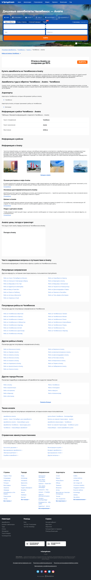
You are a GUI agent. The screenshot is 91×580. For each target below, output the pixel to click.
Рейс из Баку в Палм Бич (11, 289)
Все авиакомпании (79, 499)
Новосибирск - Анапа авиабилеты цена (60, 427)
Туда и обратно (9, 22)
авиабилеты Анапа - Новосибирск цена (16, 422)
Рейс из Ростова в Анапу (56, 357)
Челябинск (21, 49)
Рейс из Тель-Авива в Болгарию (58, 295)
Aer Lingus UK (77, 483)
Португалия (7, 496)
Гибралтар (7, 480)
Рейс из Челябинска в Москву (13, 333)
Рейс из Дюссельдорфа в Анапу (58, 355)
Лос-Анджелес (60, 498)
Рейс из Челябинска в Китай (13, 328)
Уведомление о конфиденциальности (45, 566)
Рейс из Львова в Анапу (11, 352)
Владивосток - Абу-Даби (45, 503)
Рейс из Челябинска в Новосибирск (59, 322)
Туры (3, 526)
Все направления (44, 508)
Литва (5, 498)
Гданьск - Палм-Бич (45, 483)
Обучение (49, 526)
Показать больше (45, 402)
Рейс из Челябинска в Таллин (57, 313)
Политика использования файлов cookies (66, 562)
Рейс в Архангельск (10, 387)
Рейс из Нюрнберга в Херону (57, 278)
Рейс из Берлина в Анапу (56, 349)
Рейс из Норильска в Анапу (12, 363)
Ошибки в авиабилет (10, 455)
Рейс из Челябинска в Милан (57, 316)
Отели (4, 529)
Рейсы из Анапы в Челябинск (10, 53)
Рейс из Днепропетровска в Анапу (59, 352)
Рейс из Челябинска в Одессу (13, 316)
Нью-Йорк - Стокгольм (42, 480)
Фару (22, 475)
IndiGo (75, 475)
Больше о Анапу (45, 175)
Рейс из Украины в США (11, 298)
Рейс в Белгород (9, 396)
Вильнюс (59, 487)
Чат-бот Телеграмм (30, 524)
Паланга (23, 485)
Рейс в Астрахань (9, 390)
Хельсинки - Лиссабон (42, 476)
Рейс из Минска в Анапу (11, 357)
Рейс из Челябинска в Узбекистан (14, 322)
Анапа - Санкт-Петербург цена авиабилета (18, 419)
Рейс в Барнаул (8, 393)
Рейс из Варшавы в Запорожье (58, 283)
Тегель (58, 496)
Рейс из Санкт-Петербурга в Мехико (15, 278)
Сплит (58, 475)
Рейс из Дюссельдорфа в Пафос (58, 289)
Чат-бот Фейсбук (29, 526)
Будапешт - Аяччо (44, 506)
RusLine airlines (78, 490)
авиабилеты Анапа (10, 416)
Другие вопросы (53, 455)
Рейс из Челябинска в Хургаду (13, 325)
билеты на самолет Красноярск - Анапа (60, 419)
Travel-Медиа (6, 533)
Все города (24, 499)
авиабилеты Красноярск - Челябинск (59, 422)
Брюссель (24, 483)
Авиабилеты (6, 522)
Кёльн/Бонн (60, 480)
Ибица (58, 483)
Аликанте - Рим (43, 489)
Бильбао (23, 490)
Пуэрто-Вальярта (26, 487)
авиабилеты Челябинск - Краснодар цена (17, 424)
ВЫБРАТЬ (82, 62)
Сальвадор (7, 478)
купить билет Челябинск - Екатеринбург (60, 416)
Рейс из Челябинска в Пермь (57, 325)
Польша (6, 483)
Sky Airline (76, 497)
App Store (49, 524)
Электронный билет (10, 452)
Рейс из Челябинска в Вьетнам (13, 313)
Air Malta (76, 480)
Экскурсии (5, 531)
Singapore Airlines (79, 487)
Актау (58, 490)
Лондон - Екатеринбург (43, 499)
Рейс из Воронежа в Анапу (56, 360)
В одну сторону (22, 22)
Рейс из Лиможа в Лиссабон (57, 292)
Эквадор (6, 490)
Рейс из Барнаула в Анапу (56, 281)
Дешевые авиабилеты (9, 49)
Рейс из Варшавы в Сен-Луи (13, 283)
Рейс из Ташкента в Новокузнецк (58, 286)
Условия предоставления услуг (22, 562)
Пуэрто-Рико (8, 475)
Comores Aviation (78, 485)
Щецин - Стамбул (44, 492)
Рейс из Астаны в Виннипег (12, 295)
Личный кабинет (51, 522)
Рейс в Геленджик (54, 387)
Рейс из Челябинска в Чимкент (13, 319)
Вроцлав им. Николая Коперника (63, 493)
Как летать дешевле (10, 447)
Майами (23, 494)
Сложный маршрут (35, 22)
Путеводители (6, 535)
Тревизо (58, 485)
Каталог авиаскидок (8, 524)
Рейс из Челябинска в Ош (56, 328)
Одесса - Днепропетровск (44, 495)
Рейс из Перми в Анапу (55, 363)
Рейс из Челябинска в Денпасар (14, 330)
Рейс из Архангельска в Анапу (13, 366)
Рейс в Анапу (8, 384)
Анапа (29, 49)
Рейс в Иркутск (53, 390)
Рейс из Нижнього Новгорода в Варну (16, 281)
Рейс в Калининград (54, 393)
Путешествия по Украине (54, 529)
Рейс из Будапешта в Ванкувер (13, 286)
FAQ (25, 522)
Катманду (24, 478)
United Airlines (77, 478)
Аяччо (23, 492)
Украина (6, 487)
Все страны (7, 501)
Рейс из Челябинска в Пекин (57, 319)
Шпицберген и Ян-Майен (10, 493)
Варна (58, 478)
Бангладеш (7, 485)
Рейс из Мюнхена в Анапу (12, 349)
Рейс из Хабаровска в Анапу (57, 366)
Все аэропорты (61, 501)
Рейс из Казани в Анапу (11, 360)
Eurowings (76, 492)
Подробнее (7, 186)
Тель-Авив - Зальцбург (42, 486)
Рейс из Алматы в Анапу (11, 355)
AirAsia (75, 494)
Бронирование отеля (55, 452)
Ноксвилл (24, 480)
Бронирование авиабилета (12, 450)
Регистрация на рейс (55, 447)
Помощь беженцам (52, 531)
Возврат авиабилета (54, 450)
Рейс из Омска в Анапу (11, 369)
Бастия (23, 497)
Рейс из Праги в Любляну (12, 292)
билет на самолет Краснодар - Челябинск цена (63, 424)
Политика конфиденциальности (42, 562)
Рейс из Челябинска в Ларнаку (58, 330)
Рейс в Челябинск (53, 384)
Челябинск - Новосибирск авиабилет (15, 427)
